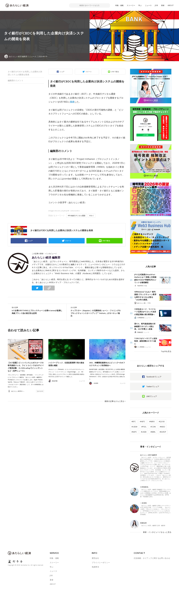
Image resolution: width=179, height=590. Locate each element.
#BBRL (153, 432)
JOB (156, 5)
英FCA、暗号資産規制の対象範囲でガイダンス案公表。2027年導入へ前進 (144, 326)
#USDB (143, 432)
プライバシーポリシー (101, 562)
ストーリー (131, 5)
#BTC (134, 421)
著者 (162, 5)
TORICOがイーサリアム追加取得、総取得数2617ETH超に (145, 341)
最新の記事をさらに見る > (115, 401)
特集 (145, 285)
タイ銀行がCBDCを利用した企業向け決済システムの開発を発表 (25, 73)
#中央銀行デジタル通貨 (76, 215)
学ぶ (140, 5)
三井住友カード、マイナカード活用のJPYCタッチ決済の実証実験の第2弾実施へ (145, 312)
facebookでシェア (153, 376)
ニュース (148, 5)
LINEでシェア (151, 396)
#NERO (152, 421)
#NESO (162, 427)
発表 (72, 101)
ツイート (88, 72)
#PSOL (143, 427)
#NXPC (134, 432)
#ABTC (142, 421)
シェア (62, 72)
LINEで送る (115, 72)
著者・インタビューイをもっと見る (157, 532)
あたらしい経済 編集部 (46, 257)
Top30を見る (166, 351)
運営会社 (95, 558)
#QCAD (162, 421)
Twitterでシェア (152, 386)
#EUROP (163, 432)
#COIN (153, 427)
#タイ (91, 215)
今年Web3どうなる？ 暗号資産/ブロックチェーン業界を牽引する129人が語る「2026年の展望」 (145, 296)
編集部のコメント (15, 80)
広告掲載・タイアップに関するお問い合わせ (152, 558)
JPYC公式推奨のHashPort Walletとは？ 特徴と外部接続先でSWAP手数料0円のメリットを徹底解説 (145, 278)
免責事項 (95, 567)
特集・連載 (119, 5)
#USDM (134, 427)
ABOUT (171, 5)
